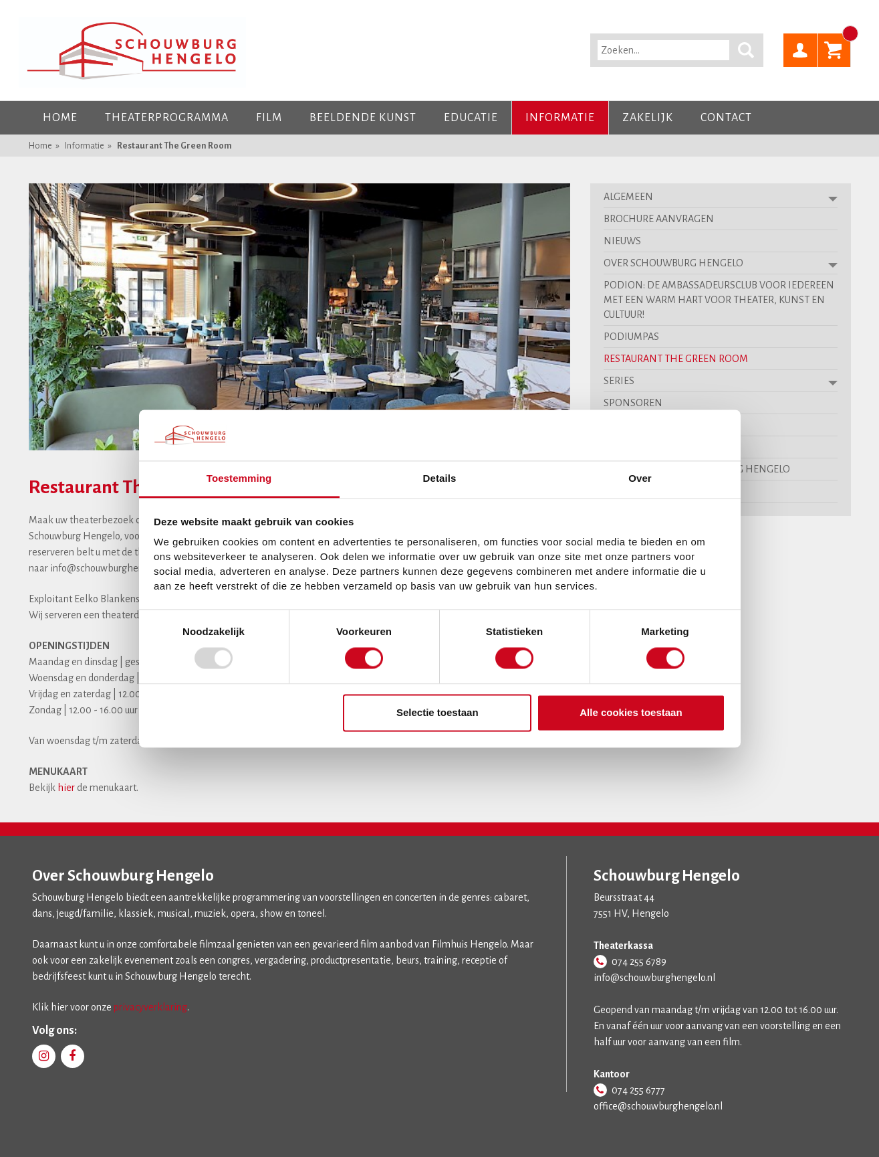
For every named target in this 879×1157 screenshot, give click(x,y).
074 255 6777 (638, 1090)
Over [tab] (640, 478)
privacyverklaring (150, 1007)
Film (269, 118)
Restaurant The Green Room (174, 146)
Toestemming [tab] (239, 478)
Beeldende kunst (362, 118)
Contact (726, 118)
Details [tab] (440, 478)
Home (60, 118)
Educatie (471, 118)
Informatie (560, 118)
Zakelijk (647, 118)
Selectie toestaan (437, 713)
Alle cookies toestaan (631, 713)
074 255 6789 (639, 961)
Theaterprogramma (167, 118)
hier (66, 787)
